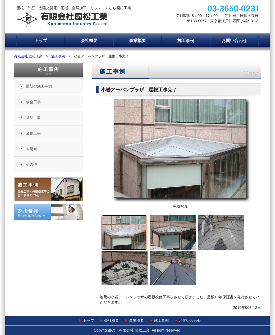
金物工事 (33, 133)
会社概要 (89, 40)
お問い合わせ (234, 40)
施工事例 (185, 40)
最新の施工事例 (39, 86)
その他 (31, 164)
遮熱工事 (33, 117)
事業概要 (137, 40)
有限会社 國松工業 (28, 56)
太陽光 (31, 149)
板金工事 (33, 102)
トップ (40, 40)
